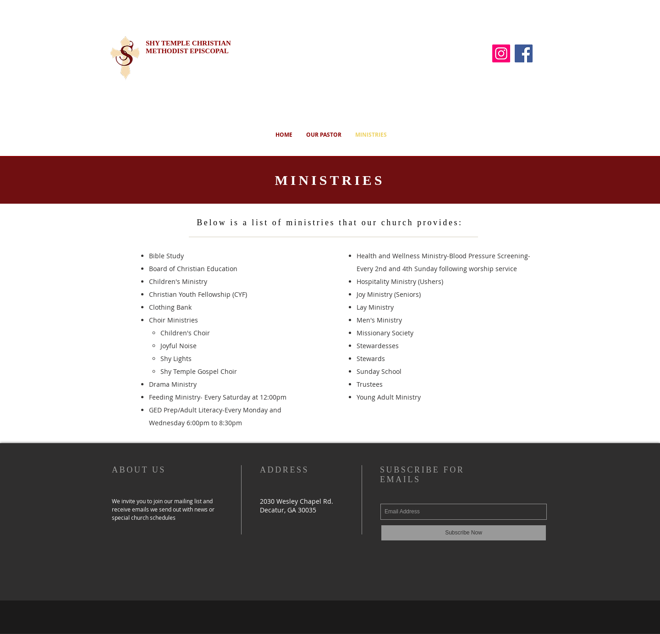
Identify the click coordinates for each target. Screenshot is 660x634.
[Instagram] (501, 53)
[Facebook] (524, 53)
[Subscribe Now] (463, 532)
